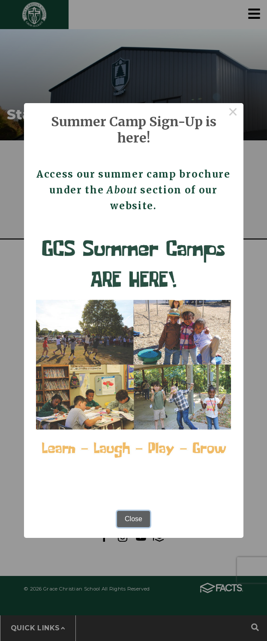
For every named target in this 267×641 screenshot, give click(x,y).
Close (133, 518)
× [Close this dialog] (233, 113)
